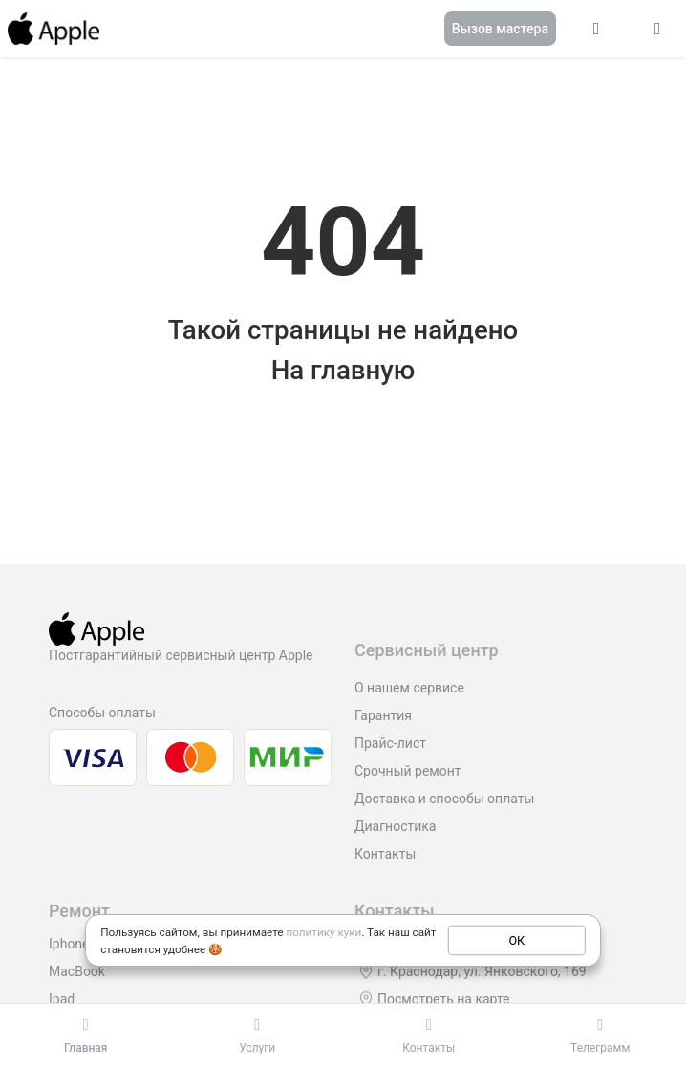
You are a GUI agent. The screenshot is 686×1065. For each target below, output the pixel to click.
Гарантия (383, 715)
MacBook (77, 971)
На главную (343, 370)
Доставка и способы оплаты (444, 798)
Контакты (385, 854)
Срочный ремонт (407, 770)
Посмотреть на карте (443, 999)
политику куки (323, 932)
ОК (516, 940)
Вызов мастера (500, 28)
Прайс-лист (390, 743)
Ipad (62, 999)
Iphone (69, 943)
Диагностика (395, 826)
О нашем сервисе (409, 687)
